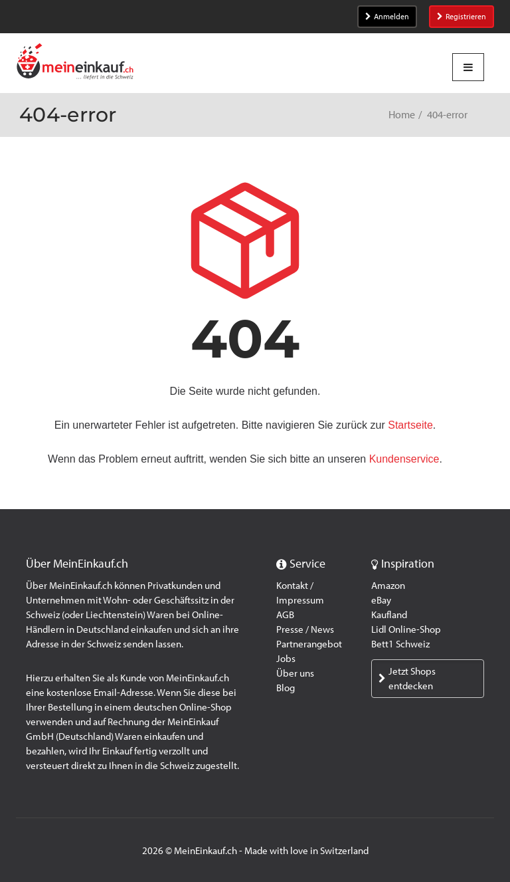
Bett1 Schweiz (400, 644)
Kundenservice (404, 459)
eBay (381, 600)
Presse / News (305, 629)
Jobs (286, 659)
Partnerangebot (309, 644)
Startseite (410, 425)
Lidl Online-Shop (406, 629)
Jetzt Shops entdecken (407, 678)
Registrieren (461, 16)
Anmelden (387, 16)
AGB (285, 615)
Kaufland (389, 615)
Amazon (388, 586)
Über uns (295, 673)
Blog (285, 688)
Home (401, 114)
